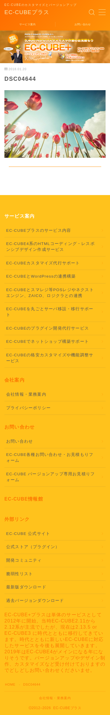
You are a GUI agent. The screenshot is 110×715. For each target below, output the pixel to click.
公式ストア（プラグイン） (33, 547)
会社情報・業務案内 (26, 394)
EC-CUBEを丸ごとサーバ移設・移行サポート (49, 312)
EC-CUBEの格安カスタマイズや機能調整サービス (49, 358)
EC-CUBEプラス (26, 12)
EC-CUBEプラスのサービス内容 (38, 230)
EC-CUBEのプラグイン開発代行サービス (47, 328)
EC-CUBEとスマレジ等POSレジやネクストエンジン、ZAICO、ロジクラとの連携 (50, 293)
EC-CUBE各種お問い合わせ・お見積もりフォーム (49, 457)
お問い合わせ (19, 441)
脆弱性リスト (19, 574)
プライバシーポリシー (28, 408)
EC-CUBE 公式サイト (28, 533)
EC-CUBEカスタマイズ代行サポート (43, 263)
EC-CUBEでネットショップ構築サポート (47, 341)
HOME (10, 684)
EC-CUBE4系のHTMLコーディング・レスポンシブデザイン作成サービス (50, 246)
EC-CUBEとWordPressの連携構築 (41, 276)
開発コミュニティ (24, 560)
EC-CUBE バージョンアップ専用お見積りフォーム (50, 477)
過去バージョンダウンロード (35, 600)
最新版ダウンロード (26, 587)
